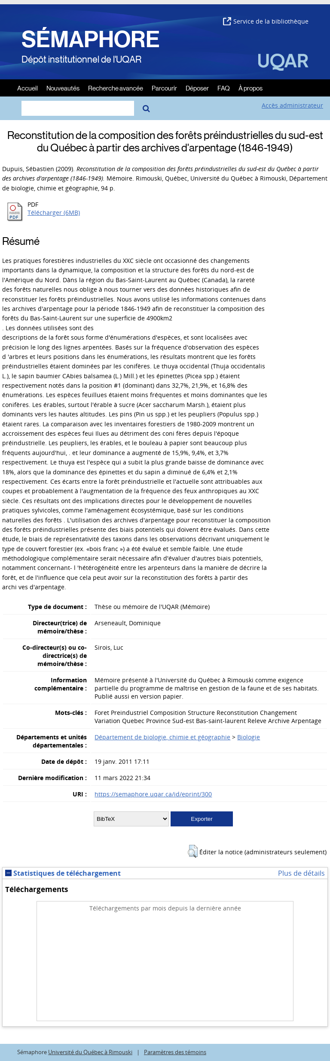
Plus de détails (301, 873)
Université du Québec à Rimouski (90, 1052)
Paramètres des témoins (175, 1052)
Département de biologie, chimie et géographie (162, 737)
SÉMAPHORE (90, 39)
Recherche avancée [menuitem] (115, 88)
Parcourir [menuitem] (164, 88)
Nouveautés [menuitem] (62, 88)
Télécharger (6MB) (54, 212)
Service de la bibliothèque (266, 21)
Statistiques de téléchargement (63, 873)
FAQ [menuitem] (223, 88)
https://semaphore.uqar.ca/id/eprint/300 (153, 794)
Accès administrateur (292, 105)
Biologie (248, 737)
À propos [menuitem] (250, 88)
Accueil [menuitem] (27, 88)
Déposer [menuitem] (197, 88)
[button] (193, 851)
